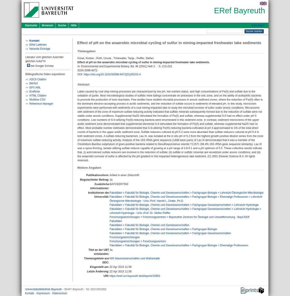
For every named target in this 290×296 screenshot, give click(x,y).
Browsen (47, 25)
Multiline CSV (37, 99)
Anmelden (257, 25)
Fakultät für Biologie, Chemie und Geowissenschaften (157, 192)
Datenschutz (59, 293)
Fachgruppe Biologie (204, 192)
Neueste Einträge (39, 48)
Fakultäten (116, 192)
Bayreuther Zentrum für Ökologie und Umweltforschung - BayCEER (209, 217)
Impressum (43, 293)
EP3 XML (35, 87)
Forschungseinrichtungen (125, 217)
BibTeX (33, 83)
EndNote (34, 91)
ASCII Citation (37, 79)
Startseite (31, 25)
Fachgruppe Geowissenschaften (211, 204)
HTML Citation (37, 95)
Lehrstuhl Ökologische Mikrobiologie (242, 192)
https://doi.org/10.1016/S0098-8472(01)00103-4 (112, 74)
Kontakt (30, 293)
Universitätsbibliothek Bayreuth (44, 289)
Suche (62, 25)
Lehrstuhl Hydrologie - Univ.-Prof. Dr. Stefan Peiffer (140, 213)
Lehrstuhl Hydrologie (246, 204)
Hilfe (74, 25)
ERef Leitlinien (38, 44)
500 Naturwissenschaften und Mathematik (135, 258)
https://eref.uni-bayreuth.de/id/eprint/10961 (135, 276)
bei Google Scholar (40, 65)
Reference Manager (41, 103)
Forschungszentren (154, 217)
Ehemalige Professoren (234, 196)
